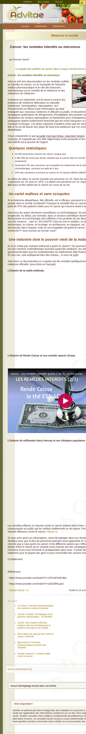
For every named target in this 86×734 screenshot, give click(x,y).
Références (59, 26)
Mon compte (43, 2)
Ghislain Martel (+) (19, 590)
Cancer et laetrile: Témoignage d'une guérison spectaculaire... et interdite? (34, 615)
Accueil (25, 26)
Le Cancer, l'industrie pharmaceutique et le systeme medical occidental (35, 606)
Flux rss (59, 2)
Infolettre (27, 2)
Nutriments (40, 26)
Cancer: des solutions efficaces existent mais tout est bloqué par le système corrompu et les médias (33, 625)
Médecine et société (64, 35)
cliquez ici (52, 531)
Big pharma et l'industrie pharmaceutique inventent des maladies (31, 645)
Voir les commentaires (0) (19, 669)
